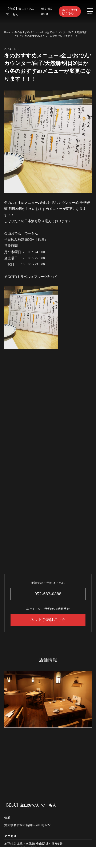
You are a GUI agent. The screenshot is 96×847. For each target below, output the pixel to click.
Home (7, 32)
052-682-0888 (47, 11)
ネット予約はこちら (69, 11)
